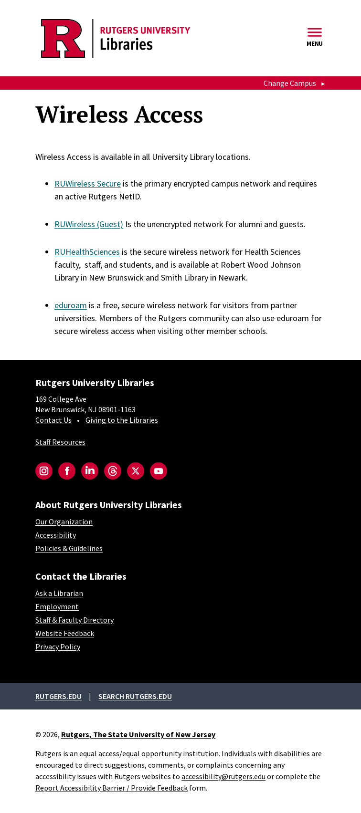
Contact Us (53, 420)
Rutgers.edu (58, 696)
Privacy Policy (57, 646)
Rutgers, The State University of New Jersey (138, 734)
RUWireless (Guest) (88, 224)
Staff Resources (60, 442)
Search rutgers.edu (135, 696)
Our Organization (64, 521)
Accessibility (55, 535)
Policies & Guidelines (69, 548)
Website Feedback (64, 633)
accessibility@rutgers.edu (223, 776)
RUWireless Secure (87, 183)
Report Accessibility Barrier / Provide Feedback (111, 787)
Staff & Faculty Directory (74, 620)
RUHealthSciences (87, 251)
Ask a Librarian (59, 593)
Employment (57, 606)
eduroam (70, 305)
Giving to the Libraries (121, 420)
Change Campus (290, 83)
